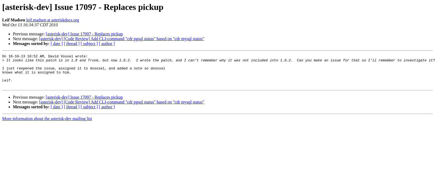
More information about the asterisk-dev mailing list (47, 125)
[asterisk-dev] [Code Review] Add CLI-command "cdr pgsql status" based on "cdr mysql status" (121, 38)
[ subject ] (89, 43)
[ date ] (57, 43)
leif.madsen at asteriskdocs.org (52, 20)
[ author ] (107, 43)
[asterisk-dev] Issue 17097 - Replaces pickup (84, 34)
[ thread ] (72, 43)
